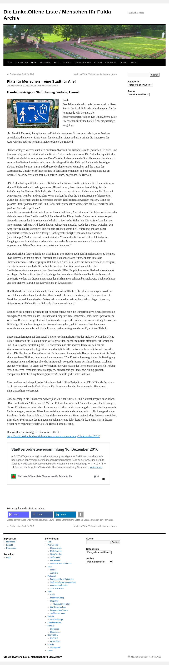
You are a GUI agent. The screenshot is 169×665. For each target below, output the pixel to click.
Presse (58, 520)
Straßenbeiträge (56, 619)
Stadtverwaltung (57, 598)
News (34, 62)
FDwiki (124, 62)
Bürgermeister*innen (59, 610)
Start (9, 62)
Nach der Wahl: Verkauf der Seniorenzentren (95, 74)
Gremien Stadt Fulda (58, 585)
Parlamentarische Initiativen (61, 579)
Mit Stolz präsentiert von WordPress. (146, 657)
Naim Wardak (56, 554)
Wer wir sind (21, 62)
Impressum (10, 542)
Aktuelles (54, 573)
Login (8, 557)
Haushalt (43, 520)
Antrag (35, 520)
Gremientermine (83, 62)
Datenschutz (11, 548)
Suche (134, 62)
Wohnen (67, 62)
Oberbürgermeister (58, 607)
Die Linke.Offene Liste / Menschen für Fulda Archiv (32, 656)
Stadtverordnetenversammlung (63, 582)
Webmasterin (52, 86)
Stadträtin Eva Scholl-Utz (60, 563)
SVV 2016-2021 (57, 588)
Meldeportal (55, 647)
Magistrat (54, 601)
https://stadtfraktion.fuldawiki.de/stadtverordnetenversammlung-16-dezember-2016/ (53, 436)
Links (52, 594)
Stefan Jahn (55, 557)
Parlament (45, 62)
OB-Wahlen (55, 641)
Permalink (108, 520)
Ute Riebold (55, 560)
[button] (18, 514)
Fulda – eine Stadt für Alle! (20, 74)
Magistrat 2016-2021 (61, 604)
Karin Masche (56, 551)
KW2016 (54, 638)
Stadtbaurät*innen (57, 613)
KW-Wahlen (111, 62)
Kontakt (98, 62)
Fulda (57, 62)
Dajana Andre (56, 548)
